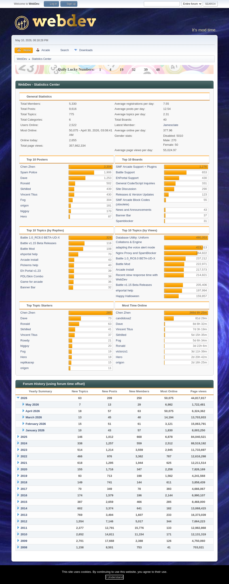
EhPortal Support (127, 178)
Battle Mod (27, 248)
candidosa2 (123, 318)
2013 (24, 515)
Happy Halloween (127, 296)
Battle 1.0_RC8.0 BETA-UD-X (40, 237)
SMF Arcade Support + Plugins (136, 166)
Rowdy (25, 340)
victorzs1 (122, 351)
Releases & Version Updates (135, 194)
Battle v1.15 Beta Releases (38, 243)
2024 (24, 443)
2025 (24, 437)
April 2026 (32, 411)
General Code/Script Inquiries (135, 183)
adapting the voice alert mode (135, 247)
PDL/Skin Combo (31, 276)
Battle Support (125, 172)
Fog (22, 200)
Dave (23, 178)
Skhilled (25, 189)
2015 (24, 502)
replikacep (27, 362)
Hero (23, 216)
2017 (24, 489)
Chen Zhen (27, 166)
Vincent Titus (28, 194)
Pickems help (29, 265)
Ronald (25, 183)
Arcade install (29, 259)
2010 (24, 534)
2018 (24, 482)
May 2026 (32, 404)
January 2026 (35, 430)
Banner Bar (123, 215)
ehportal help (29, 254)
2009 (24, 541)
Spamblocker (124, 221)
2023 (24, 450)
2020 (24, 469)
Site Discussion (126, 189)
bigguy (24, 211)
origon (24, 205)
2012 (24, 521)
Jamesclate (170, 125)
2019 (24, 476)
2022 (24, 456)
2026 (24, 398)
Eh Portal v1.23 (30, 270)
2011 (24, 528)
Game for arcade (31, 281)
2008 (24, 547)
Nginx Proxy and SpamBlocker (136, 253)
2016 (24, 495)
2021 (24, 463)
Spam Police (28, 172)
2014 (24, 508)
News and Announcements (133, 209)
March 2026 (34, 417)
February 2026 (36, 424)
